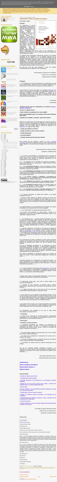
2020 (3, 161)
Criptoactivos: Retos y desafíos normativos (10, 146)
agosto (4, 151)
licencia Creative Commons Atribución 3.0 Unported (9, 182)
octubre (4, 149)
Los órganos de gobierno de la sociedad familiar (12, 96)
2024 (3, 136)
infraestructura (39, 468)
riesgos (49, 468)
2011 (3, 171)
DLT (20, 468)
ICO (35, 468)
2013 (3, 169)
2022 (3, 138)
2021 (3, 160)
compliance (37, 467)
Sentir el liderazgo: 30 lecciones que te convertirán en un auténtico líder (12, 85)
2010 (3, 172)
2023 (3, 137)
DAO (54, 467)
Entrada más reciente (24, 476)
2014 (3, 168)
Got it (32, 6)
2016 (3, 165)
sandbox (52, 468)
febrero (4, 158)
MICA (43, 468)
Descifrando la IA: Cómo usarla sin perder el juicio (11, 79)
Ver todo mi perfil (10, 19)
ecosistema (23, 468)
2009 (3, 173)
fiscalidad (26, 468)
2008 (3, 174)
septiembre (5, 150)
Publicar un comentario (24, 474)
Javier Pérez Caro (12, 17)
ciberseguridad (32, 467)
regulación (45, 468)
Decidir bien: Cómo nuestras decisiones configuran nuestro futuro (12, 107)
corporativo (41, 467)
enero (4, 159)
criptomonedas (51, 467)
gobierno (33, 468)
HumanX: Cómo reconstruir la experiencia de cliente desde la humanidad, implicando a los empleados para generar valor (12, 119)
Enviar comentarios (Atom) (31, 479)
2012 (3, 170)
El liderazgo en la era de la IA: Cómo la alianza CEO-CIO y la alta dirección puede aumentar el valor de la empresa (12, 91)
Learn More (26, 6)
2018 (3, 163)
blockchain (28, 467)
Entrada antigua (53, 476)
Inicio (39, 476)
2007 (3, 175)
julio (4, 152)
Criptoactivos (46, 467)
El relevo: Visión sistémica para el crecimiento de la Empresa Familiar (11, 113)
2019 (3, 162)
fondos (30, 468)
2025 (3, 135)
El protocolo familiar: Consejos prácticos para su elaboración (12, 74)
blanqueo (24, 467)
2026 (3, 134)
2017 (3, 164)
